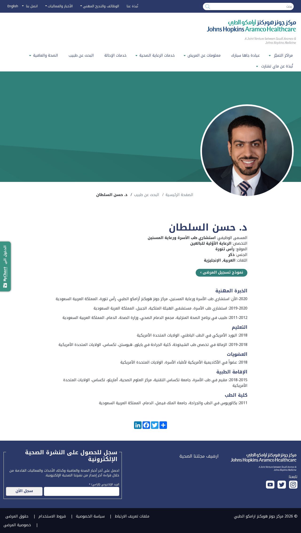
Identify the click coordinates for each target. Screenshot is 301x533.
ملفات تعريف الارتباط (132, 516)
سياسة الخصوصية (90, 516)
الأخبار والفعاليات (60, 6)
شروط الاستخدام (52, 516)
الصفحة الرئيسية (179, 194)
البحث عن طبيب (81, 55)
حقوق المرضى (16, 516)
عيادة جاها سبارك (245, 55)
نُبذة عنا (132, 6)
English (12, 6)
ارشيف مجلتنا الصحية (198, 456)
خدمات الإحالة (115, 55)
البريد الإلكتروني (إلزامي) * (104, 484)
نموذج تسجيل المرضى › (221, 272)
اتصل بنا (31, 6)
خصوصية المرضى (17, 525)
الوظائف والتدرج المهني (101, 6)
